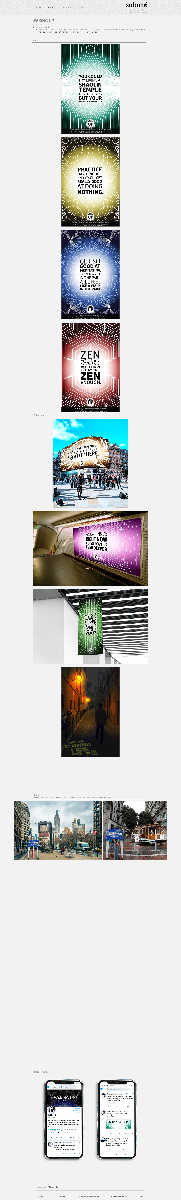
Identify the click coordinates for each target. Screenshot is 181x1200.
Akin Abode (53, 1187)
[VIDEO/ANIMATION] (88, 1196)
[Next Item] (162, 830)
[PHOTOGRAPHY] (119, 1196)
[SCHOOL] (62, 1196)
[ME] (141, 1196)
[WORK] (41, 1196)
